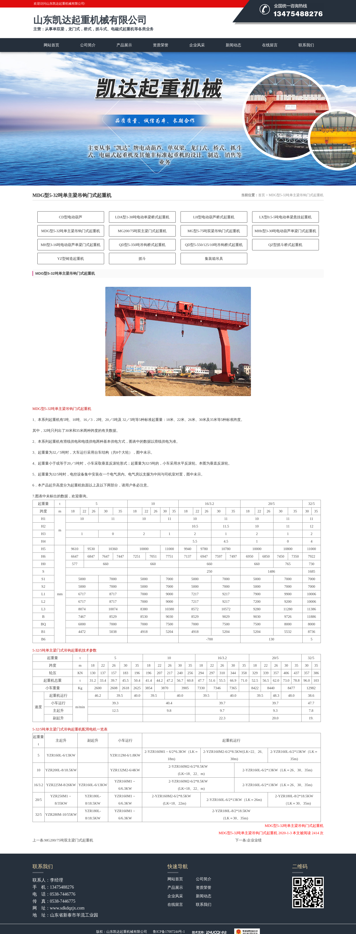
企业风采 (197, 45)
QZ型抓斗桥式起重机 (285, 245)
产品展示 (124, 45)
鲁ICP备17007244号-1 (169, 932)
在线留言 (270, 45)
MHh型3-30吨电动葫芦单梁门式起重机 (285, 231)
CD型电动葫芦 (70, 217)
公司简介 (88, 45)
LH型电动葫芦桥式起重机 (213, 217)
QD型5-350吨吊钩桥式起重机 (142, 245)
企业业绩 (254, 840)
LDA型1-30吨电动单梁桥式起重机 (142, 217)
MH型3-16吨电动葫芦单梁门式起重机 (71, 245)
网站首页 (51, 45)
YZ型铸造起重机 (70, 259)
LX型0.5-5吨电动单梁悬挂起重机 (285, 217)
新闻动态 (233, 45)
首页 (261, 195)
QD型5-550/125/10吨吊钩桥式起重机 (214, 245)
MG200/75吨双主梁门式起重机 (142, 231)
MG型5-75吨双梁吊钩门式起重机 (214, 231)
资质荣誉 (160, 45)
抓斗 (142, 259)
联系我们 (306, 45)
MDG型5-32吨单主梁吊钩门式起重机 (70, 231)
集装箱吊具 (214, 259)
